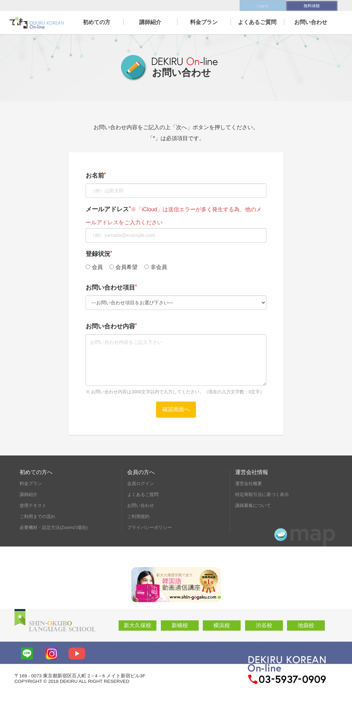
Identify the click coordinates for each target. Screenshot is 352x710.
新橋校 (180, 625)
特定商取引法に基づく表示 (262, 494)
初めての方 (96, 21)
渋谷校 (264, 625)
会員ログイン (140, 483)
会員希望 (123, 267)
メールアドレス (107, 209)
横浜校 (221, 625)
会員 (94, 267)
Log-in (260, 5)
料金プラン (204, 21)
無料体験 (312, 5)
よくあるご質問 (257, 21)
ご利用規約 (138, 516)
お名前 (95, 175)
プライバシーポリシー (149, 527)
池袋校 (306, 625)
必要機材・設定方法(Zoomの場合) (54, 527)
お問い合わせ (310, 21)
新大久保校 (137, 625)
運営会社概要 (248, 483)
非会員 (155, 267)
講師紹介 (150, 21)
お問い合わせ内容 (110, 326)
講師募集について (253, 505)
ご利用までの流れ (37, 516)
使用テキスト (33, 505)
